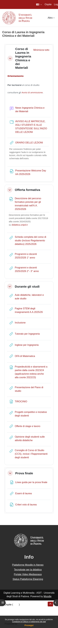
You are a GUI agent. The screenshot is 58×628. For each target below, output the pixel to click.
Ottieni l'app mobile (15, 615)
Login (16, 604)
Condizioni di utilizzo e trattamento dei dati (29, 622)
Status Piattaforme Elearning (28, 579)
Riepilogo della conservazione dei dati (25, 608)
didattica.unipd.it (20, 225)
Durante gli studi (27, 286)
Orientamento (15, 75)
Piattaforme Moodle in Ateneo (28, 565)
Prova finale (24, 473)
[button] (39, 4)
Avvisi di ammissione (32, 92)
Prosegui (29, 625)
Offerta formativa (27, 189)
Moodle (47, 596)
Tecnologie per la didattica (28, 569)
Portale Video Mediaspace (28, 574)
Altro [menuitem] (50, 18)
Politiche (9, 611)
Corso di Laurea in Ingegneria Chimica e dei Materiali (23, 58)
